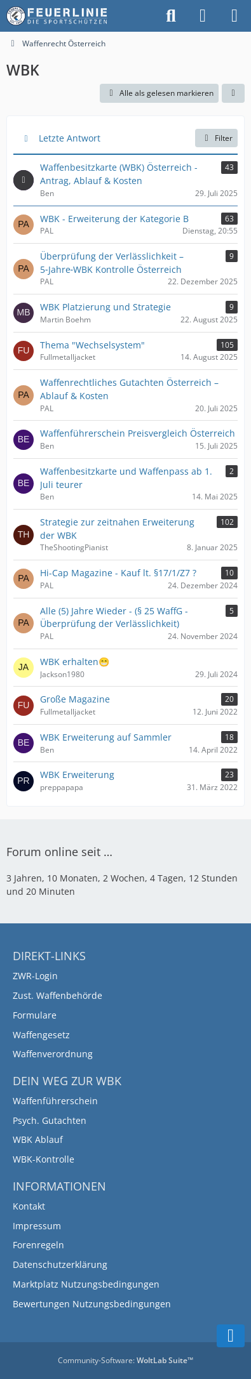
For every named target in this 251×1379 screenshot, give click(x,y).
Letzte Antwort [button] (69, 138)
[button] (233, 93)
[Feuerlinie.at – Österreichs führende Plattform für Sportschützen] (57, 16)
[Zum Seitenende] (231, 1335)
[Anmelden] (202, 16)
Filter (216, 138)
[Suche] (171, 16)
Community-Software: (125, 1360)
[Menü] (234, 16)
